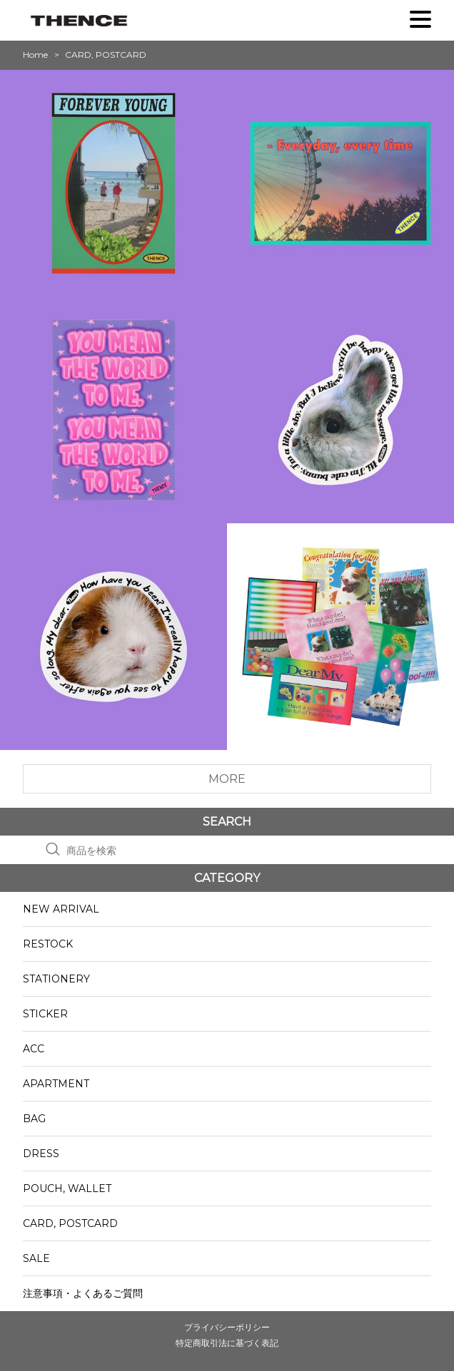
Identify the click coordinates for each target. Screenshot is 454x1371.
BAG (34, 1118)
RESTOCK (48, 944)
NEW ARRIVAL (61, 909)
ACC (33, 1048)
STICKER (45, 1013)
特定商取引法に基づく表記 (227, 1342)
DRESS (41, 1153)
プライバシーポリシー (227, 1327)
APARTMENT (56, 1083)
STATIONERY (56, 978)
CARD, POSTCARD (70, 1223)
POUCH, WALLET (67, 1188)
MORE (227, 779)
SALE (36, 1258)
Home (35, 54)
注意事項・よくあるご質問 (83, 1293)
